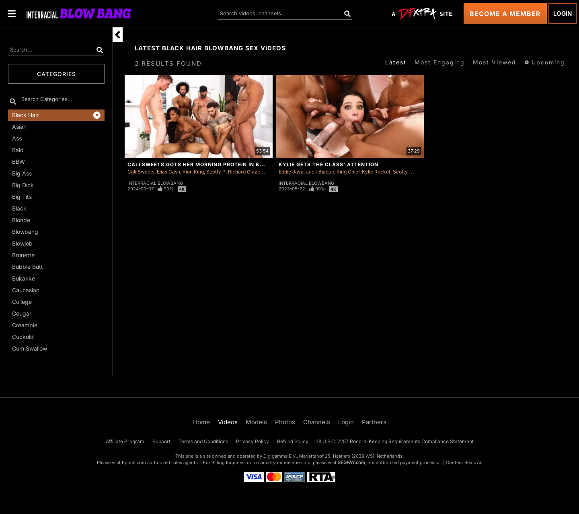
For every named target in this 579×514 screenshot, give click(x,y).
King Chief (348, 172)
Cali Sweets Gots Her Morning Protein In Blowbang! (208, 164)
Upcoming (544, 62)
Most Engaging (440, 62)
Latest (396, 62)
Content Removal (464, 462)
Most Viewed (494, 62)
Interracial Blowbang (155, 183)
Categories (56, 73)
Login (562, 13)
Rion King (193, 172)
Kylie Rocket (376, 172)
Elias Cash (168, 172)
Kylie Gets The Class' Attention (328, 164)
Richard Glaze (244, 172)
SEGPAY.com (351, 462)
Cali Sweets (140, 172)
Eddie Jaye (291, 172)
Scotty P (216, 172)
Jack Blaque (320, 172)
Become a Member (505, 14)
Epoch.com (134, 462)
